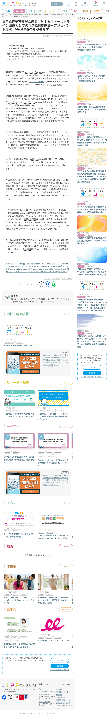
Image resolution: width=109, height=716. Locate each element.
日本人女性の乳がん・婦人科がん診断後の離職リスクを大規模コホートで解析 (53, 463)
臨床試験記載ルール (63, 700)
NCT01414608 (36, 81)
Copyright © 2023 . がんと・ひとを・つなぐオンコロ (37, 713)
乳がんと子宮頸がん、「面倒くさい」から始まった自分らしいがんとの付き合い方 (19, 600)
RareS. (41, 689)
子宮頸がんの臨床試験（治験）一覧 (18, 345)
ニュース (9, 15)
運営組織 (59, 689)
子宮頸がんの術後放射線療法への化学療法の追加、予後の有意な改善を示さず (19, 460)
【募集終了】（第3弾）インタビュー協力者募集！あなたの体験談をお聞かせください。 (53, 416)
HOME (3, 15)
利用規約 (59, 695)
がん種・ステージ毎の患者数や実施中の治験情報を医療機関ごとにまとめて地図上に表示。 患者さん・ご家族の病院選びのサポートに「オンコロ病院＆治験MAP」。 (55, 360)
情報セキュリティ (62, 697)
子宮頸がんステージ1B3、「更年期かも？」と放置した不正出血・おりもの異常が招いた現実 (53, 600)
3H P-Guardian (44, 702)
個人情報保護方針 (62, 692)
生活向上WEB (44, 694)
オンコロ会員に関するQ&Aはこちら (92, 377)
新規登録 (60, 666)
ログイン (60, 660)
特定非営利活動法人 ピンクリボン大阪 (53, 640)
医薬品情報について (63, 703)
